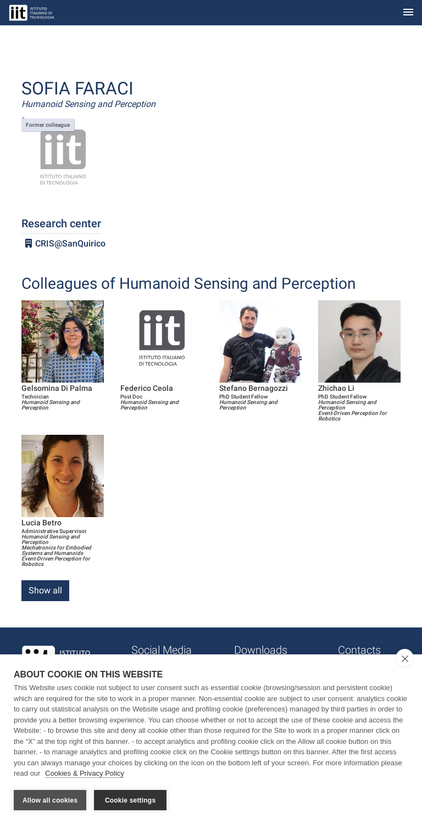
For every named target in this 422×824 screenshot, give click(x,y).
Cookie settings (130, 800)
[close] (405, 658)
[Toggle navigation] (408, 13)
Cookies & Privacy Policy (84, 774)
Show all (45, 590)
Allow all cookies (50, 800)
